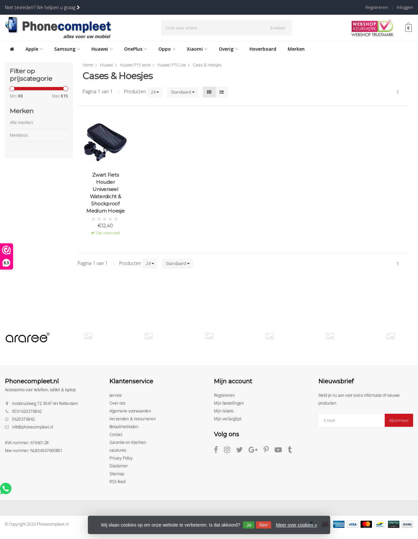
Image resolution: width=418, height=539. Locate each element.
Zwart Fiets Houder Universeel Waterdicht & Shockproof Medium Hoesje (105, 193)
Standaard (183, 92)
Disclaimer (118, 466)
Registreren (376, 7)
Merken (296, 49)
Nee (263, 525)
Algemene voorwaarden (130, 411)
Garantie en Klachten (127, 442)
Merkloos (19, 135)
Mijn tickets (223, 411)
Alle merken (21, 122)
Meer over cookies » (296, 525)
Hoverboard (262, 49)
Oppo (166, 49)
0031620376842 (27, 411)
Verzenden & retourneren (132, 419)
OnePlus (135, 49)
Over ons (117, 403)
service (115, 395)
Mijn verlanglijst (227, 419)
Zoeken (278, 28)
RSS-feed (117, 481)
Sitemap (116, 474)
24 (155, 92)
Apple (34, 49)
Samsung (67, 49)
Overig (228, 49)
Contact (115, 434)
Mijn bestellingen (229, 403)
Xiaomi (197, 49)
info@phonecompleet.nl (32, 427)
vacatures (117, 450)
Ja (248, 525)
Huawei (102, 49)
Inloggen (405, 7)
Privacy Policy (121, 458)
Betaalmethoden (123, 426)
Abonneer (399, 420)
